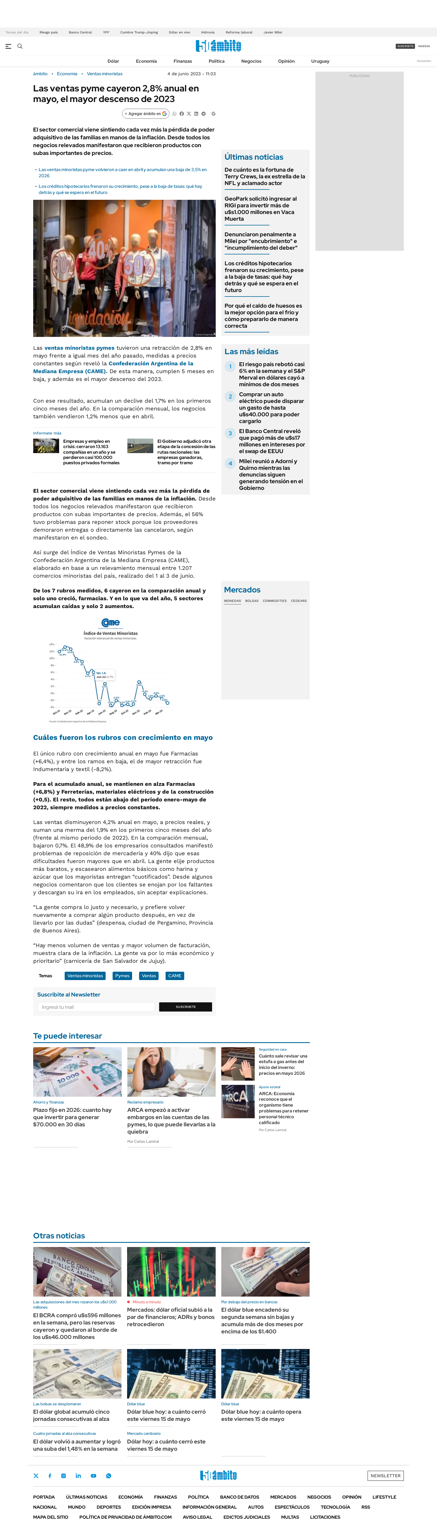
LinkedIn (78, 1475)
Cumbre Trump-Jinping (139, 32)
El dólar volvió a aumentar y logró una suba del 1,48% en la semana (77, 1445)
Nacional (45, 1507)
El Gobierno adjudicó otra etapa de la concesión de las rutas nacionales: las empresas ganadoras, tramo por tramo (186, 452)
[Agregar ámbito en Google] (145, 114)
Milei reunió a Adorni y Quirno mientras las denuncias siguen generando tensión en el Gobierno (271, 475)
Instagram (63, 1475)
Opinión (286, 61)
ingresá (424, 46)
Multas (290, 1517)
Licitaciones (325, 1517)
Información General (210, 1507)
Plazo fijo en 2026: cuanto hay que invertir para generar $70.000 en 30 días (72, 1117)
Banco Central (80, 32)
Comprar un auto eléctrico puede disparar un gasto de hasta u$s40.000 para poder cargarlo (271, 408)
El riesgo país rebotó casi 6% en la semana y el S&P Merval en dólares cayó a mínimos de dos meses (272, 374)
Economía (146, 61)
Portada (44, 1497)
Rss (365, 1507)
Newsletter (424, 60)
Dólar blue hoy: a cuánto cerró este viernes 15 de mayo (166, 1415)
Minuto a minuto (147, 1301)
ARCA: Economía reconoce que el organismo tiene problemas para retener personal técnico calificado (284, 1108)
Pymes (122, 976)
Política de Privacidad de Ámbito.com (125, 1517)
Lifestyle (384, 1497)
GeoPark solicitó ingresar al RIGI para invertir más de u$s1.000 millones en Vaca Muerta (261, 208)
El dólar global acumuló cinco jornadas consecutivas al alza (71, 1415)
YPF (106, 32)
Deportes (109, 1507)
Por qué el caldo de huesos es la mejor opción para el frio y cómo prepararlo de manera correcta (263, 315)
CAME (174, 976)
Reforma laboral (239, 32)
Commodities (275, 601)
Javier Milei (273, 32)
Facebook (49, 1475)
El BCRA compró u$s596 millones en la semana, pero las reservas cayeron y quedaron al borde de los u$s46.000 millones (77, 1326)
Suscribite (186, 1007)
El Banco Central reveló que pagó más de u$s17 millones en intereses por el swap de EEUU (272, 441)
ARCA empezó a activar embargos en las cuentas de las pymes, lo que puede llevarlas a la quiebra (171, 1120)
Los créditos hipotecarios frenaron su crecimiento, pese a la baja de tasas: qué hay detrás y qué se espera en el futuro (264, 277)
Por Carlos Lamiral (143, 1141)
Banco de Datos (239, 1497)
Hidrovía (208, 32)
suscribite (405, 46)
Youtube (93, 1476)
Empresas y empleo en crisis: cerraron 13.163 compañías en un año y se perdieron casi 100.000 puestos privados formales (91, 452)
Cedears (299, 601)
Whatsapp (108, 1475)
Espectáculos (292, 1507)
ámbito (40, 74)
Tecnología (335, 1507)
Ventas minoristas (104, 74)
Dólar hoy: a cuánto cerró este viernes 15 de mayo (166, 1445)
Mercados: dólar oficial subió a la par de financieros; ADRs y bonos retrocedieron (171, 1317)
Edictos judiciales (247, 1517)
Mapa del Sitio (50, 1517)
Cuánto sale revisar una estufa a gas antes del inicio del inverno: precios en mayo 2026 (283, 1064)
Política (217, 61)
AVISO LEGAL (197, 1517)
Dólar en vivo (179, 32)
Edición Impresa (151, 1507)
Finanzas (183, 61)
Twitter (36, 1476)
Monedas (232, 601)
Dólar (113, 61)
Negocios (251, 61)
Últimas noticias (86, 1497)
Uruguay (320, 61)
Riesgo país (49, 32)
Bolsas (252, 601)
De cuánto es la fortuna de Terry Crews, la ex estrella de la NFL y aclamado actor (265, 176)
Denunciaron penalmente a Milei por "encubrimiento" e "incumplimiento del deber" (261, 241)
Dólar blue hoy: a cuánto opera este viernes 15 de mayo (261, 1415)
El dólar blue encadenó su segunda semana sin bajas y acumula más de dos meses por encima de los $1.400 (262, 1320)
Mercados (283, 1497)
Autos (256, 1507)
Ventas (149, 976)
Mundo (77, 1507)
